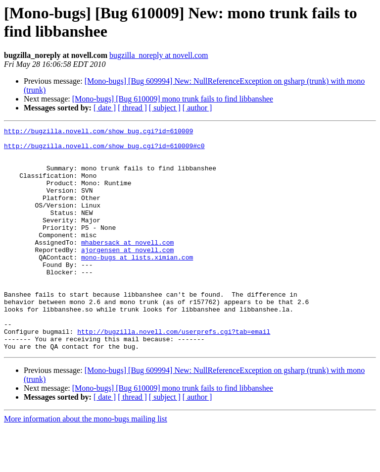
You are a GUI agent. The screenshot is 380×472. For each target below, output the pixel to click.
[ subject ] (165, 108)
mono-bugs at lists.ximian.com (137, 283)
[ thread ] (132, 108)
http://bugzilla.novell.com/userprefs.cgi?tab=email (173, 372)
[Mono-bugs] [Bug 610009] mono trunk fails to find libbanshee (172, 99)
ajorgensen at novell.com (127, 274)
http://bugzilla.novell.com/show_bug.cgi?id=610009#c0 (104, 150)
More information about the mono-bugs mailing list (85, 463)
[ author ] (197, 108)
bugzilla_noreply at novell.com (158, 55)
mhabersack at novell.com (127, 266)
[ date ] (105, 108)
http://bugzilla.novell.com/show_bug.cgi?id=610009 (98, 132)
